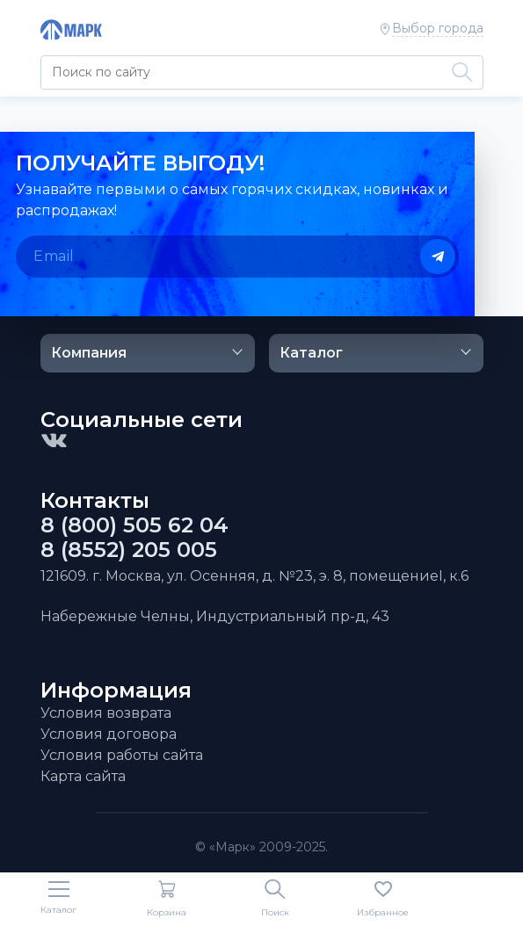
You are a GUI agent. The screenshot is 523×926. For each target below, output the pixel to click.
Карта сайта (83, 776)
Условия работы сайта (121, 755)
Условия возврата (105, 713)
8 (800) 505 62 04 (134, 525)
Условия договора (108, 734)
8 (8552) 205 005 (128, 550)
